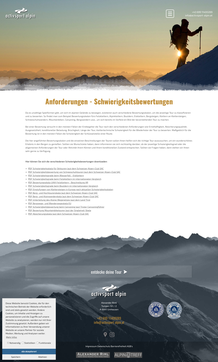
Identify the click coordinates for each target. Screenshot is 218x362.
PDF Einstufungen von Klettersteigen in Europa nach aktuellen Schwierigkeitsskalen (70, 189)
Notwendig (14, 342)
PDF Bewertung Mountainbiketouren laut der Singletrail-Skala (59, 210)
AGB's (130, 346)
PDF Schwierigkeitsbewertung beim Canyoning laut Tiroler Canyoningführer (66, 206)
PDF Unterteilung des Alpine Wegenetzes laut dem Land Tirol (59, 200)
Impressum (91, 346)
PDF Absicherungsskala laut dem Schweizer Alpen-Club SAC (58, 213)
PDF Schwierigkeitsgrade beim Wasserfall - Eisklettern (56, 175)
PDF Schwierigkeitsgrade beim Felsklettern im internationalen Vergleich (64, 179)
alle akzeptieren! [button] (29, 351)
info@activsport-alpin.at (198, 15)
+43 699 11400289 (202, 12)
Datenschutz (103, 346)
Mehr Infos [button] (11, 337)
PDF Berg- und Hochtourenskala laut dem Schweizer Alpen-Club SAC (63, 193)
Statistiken (28, 342)
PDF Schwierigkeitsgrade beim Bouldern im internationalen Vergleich (63, 186)
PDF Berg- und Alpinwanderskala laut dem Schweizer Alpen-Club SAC (63, 196)
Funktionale (44, 342)
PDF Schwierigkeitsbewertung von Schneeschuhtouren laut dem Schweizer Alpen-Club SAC (74, 172)
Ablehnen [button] (42, 357)
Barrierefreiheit (118, 346)
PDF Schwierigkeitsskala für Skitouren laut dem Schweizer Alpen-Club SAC (66, 168)
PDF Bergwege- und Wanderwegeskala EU (49, 203)
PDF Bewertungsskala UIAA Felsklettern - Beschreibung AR (58, 182)
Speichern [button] (15, 357)
